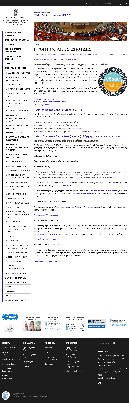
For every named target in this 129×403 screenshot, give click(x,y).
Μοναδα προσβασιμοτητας (19, 170)
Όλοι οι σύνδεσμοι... (74, 371)
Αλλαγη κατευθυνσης (16, 198)
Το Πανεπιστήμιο (9, 347)
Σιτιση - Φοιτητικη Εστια (17, 257)
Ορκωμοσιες (13, 241)
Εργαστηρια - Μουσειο (15, 282)
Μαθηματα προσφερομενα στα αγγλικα (15, 118)
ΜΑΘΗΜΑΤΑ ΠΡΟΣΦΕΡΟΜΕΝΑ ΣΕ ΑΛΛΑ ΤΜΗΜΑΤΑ (53, 59)
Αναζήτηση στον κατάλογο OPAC (51, 358)
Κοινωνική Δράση (9, 364)
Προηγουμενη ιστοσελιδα (17, 40)
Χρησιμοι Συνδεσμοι (14, 300)
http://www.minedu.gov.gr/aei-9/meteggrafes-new (54, 234)
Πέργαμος (49, 364)
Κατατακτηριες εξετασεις (18, 252)
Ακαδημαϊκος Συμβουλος (18, 73)
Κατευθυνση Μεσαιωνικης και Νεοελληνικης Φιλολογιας (18, 103)
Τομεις (8, 63)
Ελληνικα (88, 4)
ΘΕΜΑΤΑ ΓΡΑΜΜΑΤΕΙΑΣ (93, 55)
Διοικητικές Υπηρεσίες (6, 353)
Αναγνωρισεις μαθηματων (19, 203)
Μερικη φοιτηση (14, 222)
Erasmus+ (9, 291)
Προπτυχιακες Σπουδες (16, 68)
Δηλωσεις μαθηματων (17, 182)
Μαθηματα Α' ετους (16, 84)
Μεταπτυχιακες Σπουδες (16, 273)
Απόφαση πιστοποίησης (44, 99)
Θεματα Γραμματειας (16, 166)
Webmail (48, 347)
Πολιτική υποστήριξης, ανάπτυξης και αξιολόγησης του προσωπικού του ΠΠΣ (78, 136)
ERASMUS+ (65, 185)
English (98, 4)
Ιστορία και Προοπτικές (7, 369)
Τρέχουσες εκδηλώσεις (71, 355)
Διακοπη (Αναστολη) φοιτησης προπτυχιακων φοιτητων (18, 214)
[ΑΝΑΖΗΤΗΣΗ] (113, 3)
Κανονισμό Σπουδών (86, 193)
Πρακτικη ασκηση (14, 161)
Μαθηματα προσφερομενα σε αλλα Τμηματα (17, 147)
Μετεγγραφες (13, 236)
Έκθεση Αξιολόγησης (42, 104)
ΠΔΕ (75, 59)
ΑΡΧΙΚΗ (36, 45)
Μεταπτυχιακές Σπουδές (29, 355)
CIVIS (75, 185)
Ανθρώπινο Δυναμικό (11, 359)
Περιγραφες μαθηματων (18, 110)
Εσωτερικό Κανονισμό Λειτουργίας (107, 190)
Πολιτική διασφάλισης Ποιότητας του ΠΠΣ (58, 109)
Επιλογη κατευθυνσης (17, 194)
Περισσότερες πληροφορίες (45, 239)
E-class (47, 352)
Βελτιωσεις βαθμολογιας (18, 207)
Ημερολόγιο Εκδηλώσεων (71, 348)
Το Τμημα (10, 44)
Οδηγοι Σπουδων (14, 132)
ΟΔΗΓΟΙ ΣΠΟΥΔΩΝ (75, 55)
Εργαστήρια (28, 362)
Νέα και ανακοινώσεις (7, 376)
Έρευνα (26, 366)
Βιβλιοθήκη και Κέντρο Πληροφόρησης (72, 364)
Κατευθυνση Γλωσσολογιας (19, 89)
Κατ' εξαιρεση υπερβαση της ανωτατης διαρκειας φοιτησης (19, 229)
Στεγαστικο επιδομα (16, 261)
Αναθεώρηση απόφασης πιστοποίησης (50, 102)
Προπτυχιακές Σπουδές (29, 348)
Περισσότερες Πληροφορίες (45, 215)
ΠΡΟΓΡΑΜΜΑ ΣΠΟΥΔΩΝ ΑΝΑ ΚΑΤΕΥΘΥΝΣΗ (51, 55)
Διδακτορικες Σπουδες (15, 278)
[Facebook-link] (126, 4)
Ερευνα (8, 287)
